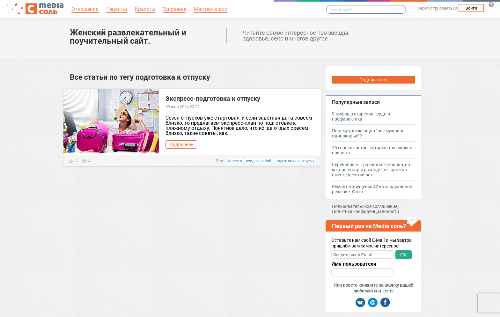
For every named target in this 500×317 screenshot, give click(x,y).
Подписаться (373, 80)
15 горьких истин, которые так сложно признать (372, 150)
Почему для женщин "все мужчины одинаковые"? (369, 133)
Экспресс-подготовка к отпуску (212, 98)
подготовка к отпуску (295, 160)
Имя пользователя (353, 264)
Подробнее (181, 144)
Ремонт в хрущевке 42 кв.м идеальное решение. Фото (372, 189)
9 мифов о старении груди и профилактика (361, 116)
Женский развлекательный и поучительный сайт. (128, 36)
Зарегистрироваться (437, 8)
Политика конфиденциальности (365, 211)
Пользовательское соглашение (364, 206)
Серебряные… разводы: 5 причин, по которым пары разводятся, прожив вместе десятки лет (371, 169)
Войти (471, 8)
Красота (234, 160)
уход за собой (258, 160)
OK (403, 254)
